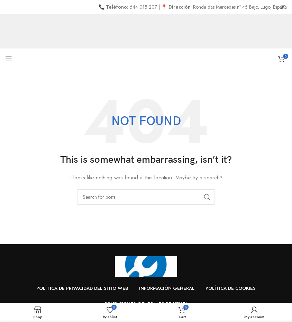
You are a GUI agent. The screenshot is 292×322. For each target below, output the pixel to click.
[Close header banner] (283, 7)
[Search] (146, 197)
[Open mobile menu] (9, 59)
